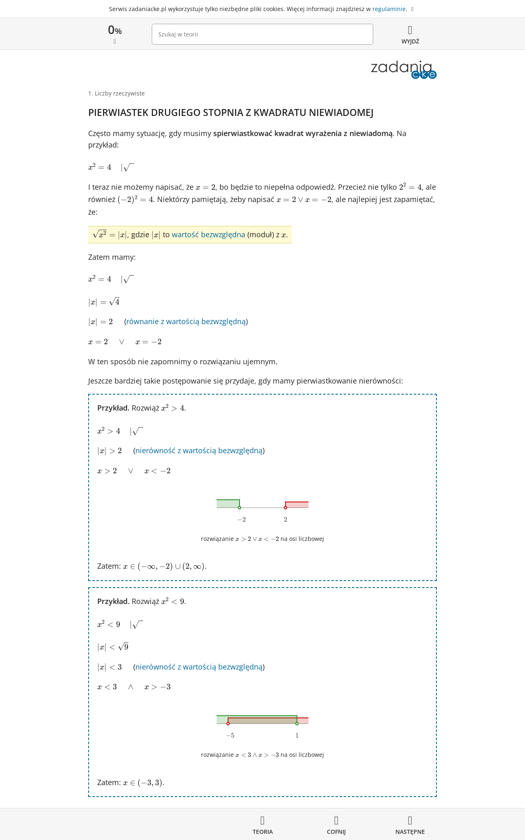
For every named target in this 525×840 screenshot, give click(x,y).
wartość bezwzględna (208, 234)
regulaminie (389, 9)
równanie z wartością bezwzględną (186, 321)
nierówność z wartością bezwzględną (198, 450)
